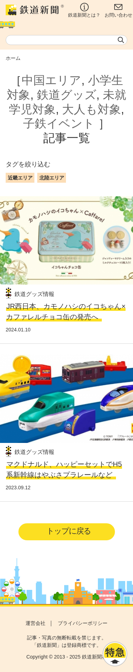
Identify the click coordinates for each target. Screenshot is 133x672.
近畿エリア (20, 178)
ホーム (13, 58)
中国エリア (51, 80)
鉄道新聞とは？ (84, 10)
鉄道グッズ (66, 94)
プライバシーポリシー (82, 623)
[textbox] (66, 40)
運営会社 (35, 623)
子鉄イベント (59, 123)
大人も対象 (91, 109)
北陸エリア (51, 178)
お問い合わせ (118, 10)
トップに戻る (68, 530)
